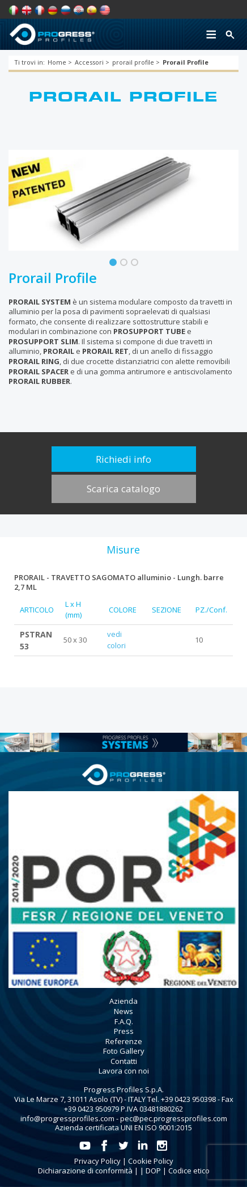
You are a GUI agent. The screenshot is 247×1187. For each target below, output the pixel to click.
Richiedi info (123, 459)
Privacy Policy (97, 1161)
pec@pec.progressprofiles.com (173, 1118)
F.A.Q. (123, 1021)
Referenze (123, 1041)
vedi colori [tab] (116, 639)
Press (124, 1031)
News (123, 1011)
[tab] (123, 549)
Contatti (123, 1061)
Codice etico (189, 1170)
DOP (153, 1170)
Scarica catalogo (123, 488)
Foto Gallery (123, 1051)
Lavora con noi (124, 1071)
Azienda (123, 1001)
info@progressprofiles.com (67, 1118)
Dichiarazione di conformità (85, 1170)
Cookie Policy (150, 1161)
